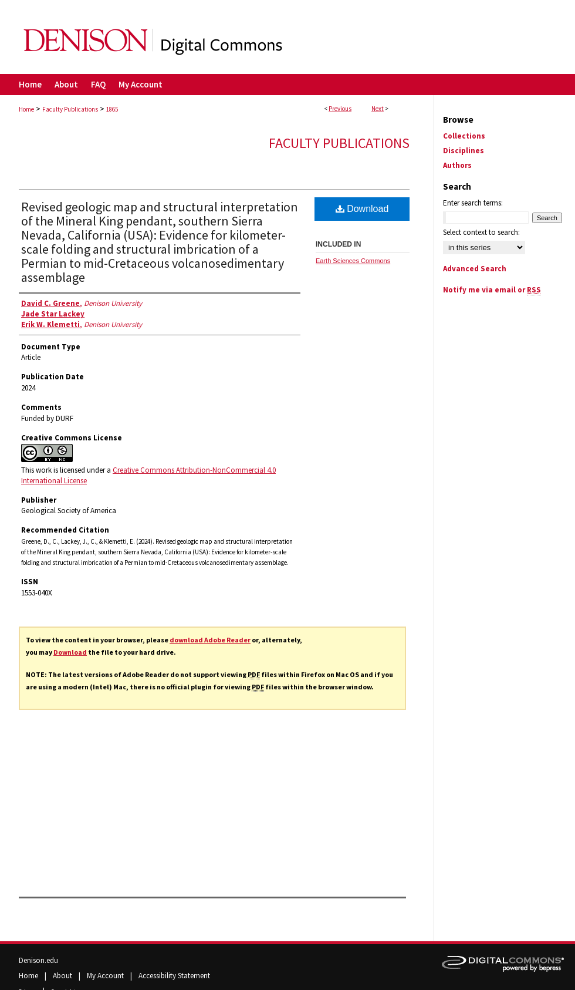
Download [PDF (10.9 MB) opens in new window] (362, 209)
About (63, 976)
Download (70, 652)
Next (377, 109)
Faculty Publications (70, 109)
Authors (457, 165)
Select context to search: (481, 232)
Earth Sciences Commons (353, 260)
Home (26, 109)
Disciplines (463, 151)
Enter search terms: (473, 203)
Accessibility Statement (174, 976)
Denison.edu (38, 960)
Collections (464, 136)
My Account (106, 976)
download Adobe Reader (210, 639)
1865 (112, 109)
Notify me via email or (492, 290)
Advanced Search (474, 269)
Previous (340, 109)
